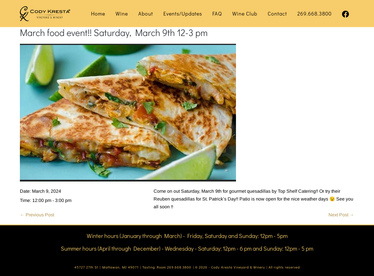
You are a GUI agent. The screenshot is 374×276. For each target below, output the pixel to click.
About (145, 13)
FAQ (217, 13)
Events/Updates (182, 13)
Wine (122, 13)
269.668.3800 (314, 13)
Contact (277, 13)
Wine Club (244, 13)
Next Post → (341, 214)
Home (98, 13)
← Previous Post (37, 214)
